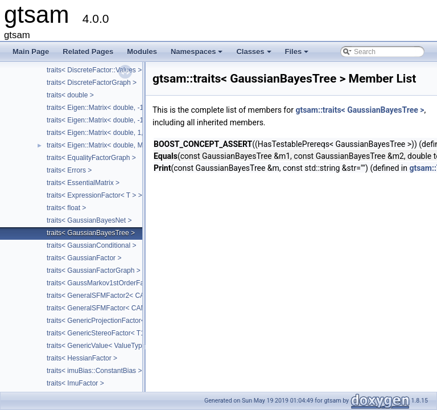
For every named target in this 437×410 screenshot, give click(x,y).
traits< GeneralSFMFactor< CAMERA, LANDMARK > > (130, 308)
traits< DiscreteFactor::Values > (94, 70)
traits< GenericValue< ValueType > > (102, 346)
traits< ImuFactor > (75, 383)
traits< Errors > (69, 170)
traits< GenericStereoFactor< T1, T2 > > (107, 333)
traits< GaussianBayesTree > (91, 233)
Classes (254, 54)
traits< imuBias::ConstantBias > (94, 371)
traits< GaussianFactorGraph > (94, 270)
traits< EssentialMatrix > (83, 183)
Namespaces (198, 54)
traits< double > (70, 95)
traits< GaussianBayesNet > (89, 220)
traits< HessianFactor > (82, 358)
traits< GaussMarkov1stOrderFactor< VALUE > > (121, 283)
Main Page (31, 51)
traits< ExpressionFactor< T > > (94, 195)
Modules (142, 51)
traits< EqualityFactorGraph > (91, 158)
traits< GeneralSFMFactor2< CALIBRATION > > (119, 296)
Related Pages (88, 51)
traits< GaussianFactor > (84, 258)
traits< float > (66, 208)
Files (298, 54)
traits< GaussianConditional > (91, 245)
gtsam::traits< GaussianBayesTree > (359, 109)
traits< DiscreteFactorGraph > (92, 83)
